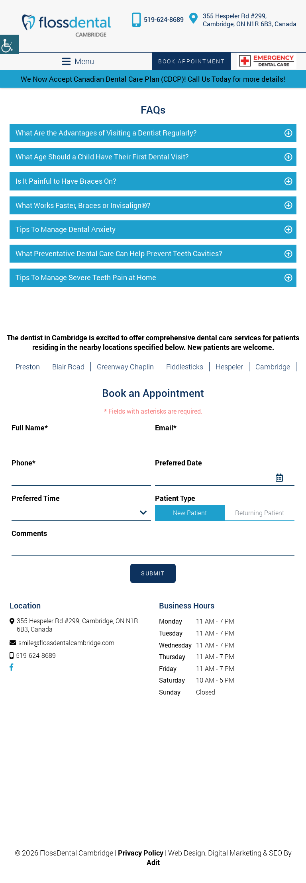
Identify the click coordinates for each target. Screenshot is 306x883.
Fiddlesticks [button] (184, 366)
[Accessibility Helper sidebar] (9, 44)
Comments (29, 533)
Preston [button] (28, 366)
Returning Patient (259, 512)
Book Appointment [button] (191, 61)
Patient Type (175, 498)
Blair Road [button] (68, 366)
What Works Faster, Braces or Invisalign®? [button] (83, 205)
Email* (166, 427)
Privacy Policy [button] (140, 852)
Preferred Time (36, 498)
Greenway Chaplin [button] (125, 366)
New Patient (190, 512)
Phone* (23, 462)
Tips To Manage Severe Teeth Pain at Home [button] (86, 277)
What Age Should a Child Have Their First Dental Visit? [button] (102, 156)
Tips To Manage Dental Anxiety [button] (66, 229)
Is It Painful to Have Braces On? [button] (66, 181)
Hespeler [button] (229, 366)
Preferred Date (178, 462)
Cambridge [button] (272, 366)
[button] (66, 26)
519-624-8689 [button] (164, 20)
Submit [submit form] (153, 573)
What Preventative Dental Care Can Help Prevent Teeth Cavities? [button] (119, 253)
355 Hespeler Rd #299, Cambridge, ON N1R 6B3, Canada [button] (242, 20)
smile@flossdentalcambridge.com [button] (62, 642)
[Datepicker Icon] (285, 478)
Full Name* (30, 427)
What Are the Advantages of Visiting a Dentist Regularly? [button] (106, 132)
